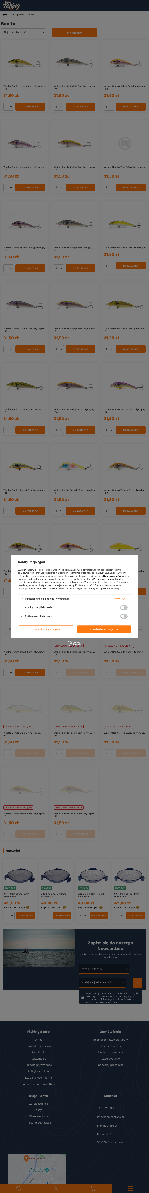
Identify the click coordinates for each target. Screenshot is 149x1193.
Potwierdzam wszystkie (104, 629)
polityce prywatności (111, 576)
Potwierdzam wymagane (45, 629)
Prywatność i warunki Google (107, 579)
